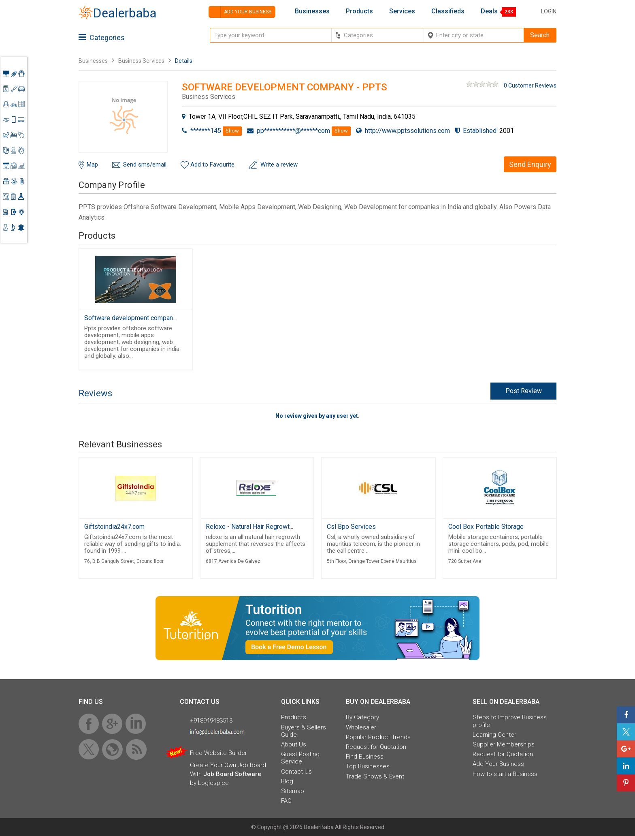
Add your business (240, 12)
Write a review (279, 164)
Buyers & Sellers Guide (303, 731)
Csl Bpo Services (351, 526)
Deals (489, 11)
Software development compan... (130, 318)
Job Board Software (232, 774)
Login (548, 11)
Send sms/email (144, 164)
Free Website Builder (218, 753)
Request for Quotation (376, 746)
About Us (293, 744)
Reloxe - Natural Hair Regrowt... (249, 526)
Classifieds (448, 11)
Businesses (312, 11)
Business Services (142, 61)
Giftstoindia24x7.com (114, 526)
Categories (102, 37)
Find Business (365, 756)
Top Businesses (368, 766)
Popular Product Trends (378, 737)
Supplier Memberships (504, 744)
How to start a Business (505, 774)
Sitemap (292, 791)
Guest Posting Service (300, 757)
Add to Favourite (212, 164)
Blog (287, 781)
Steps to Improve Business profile (510, 721)
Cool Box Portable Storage (486, 526)
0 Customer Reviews (530, 85)
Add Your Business (498, 764)
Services (402, 11)
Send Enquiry (530, 164)
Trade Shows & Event (375, 776)
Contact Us (296, 771)
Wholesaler (361, 727)
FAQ (286, 800)
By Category (362, 717)
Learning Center (494, 734)
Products (359, 11)
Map (92, 164)
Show (232, 131)
